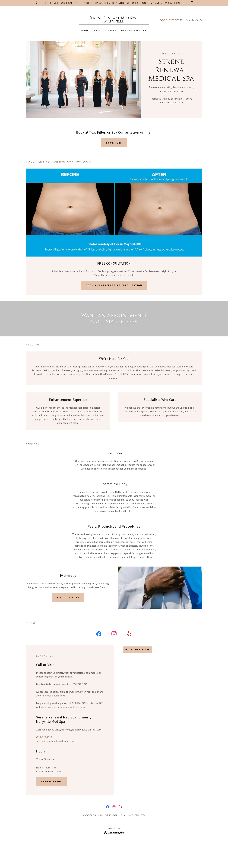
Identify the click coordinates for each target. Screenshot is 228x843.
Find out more (68, 597)
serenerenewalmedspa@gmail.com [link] (55, 741)
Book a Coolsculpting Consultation (114, 285)
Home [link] (85, 30)
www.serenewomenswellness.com (66, 706)
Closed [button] (47, 759)
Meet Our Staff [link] (105, 30)
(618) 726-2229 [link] (44, 737)
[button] (52, 759)
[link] (114, 21)
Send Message (51, 781)
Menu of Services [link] (134, 30)
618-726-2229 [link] (192, 20)
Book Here (114, 142)
